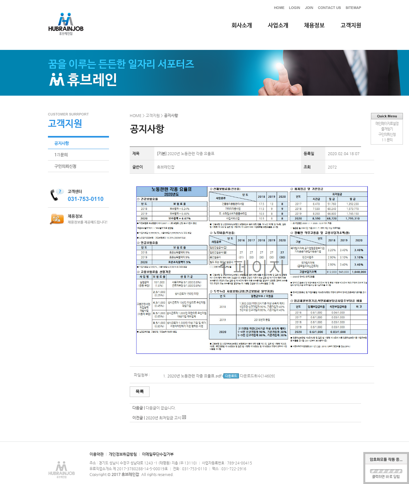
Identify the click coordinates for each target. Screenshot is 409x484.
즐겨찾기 (387, 129)
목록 (139, 391)
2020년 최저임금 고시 (163, 418)
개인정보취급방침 (123, 454)
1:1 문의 (387, 140)
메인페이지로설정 (386, 124)
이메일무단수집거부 (158, 454)
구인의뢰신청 (387, 134)
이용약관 (96, 454)
